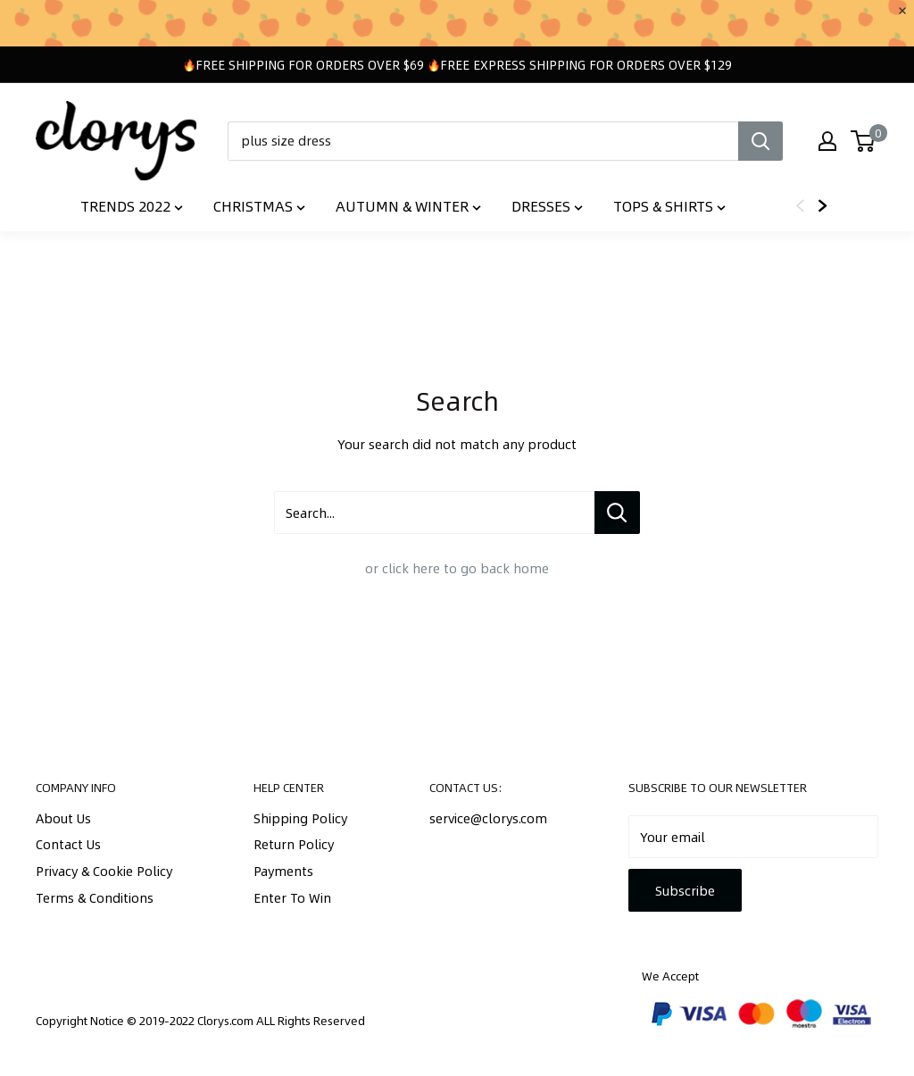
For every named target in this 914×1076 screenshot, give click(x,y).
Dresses (547, 206)
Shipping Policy (300, 818)
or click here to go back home (457, 568)
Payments (283, 870)
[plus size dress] (483, 141)
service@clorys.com (488, 818)
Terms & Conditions (95, 897)
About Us (63, 818)
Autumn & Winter (408, 206)
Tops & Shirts (669, 206)
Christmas (259, 206)
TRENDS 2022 (131, 206)
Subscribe (685, 890)
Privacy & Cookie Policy (104, 870)
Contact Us (68, 844)
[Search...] (617, 512)
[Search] (760, 141)
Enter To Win (292, 897)
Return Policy (293, 844)
